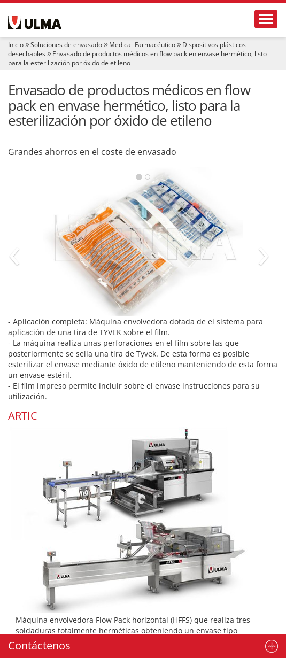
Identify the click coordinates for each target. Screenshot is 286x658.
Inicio (16, 44)
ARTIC (22, 415)
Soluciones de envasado (66, 44)
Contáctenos (39, 645)
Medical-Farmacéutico (142, 44)
